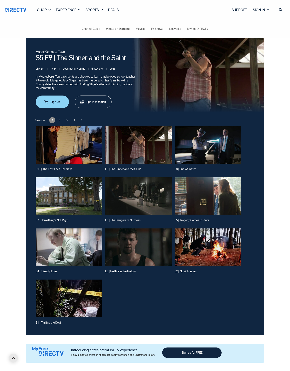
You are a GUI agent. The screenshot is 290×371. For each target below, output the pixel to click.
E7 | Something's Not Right (52, 220)
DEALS (113, 9)
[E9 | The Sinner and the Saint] (138, 145)
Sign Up (52, 101)
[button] (281, 10)
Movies (140, 29)
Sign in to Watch (93, 102)
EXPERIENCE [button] (68, 9)
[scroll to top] (13, 358)
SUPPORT (239, 9)
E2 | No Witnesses (186, 271)
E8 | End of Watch (185, 169)
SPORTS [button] (94, 9)
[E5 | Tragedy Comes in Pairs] (208, 196)
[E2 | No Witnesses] (208, 247)
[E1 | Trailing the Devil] (69, 298)
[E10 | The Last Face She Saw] (69, 145)
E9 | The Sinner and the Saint (123, 169)
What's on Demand (118, 29)
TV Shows (157, 29)
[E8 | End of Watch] (208, 145)
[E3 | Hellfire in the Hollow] (138, 247)
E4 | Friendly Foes (46, 271)
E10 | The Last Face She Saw (54, 169)
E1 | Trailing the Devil (48, 322)
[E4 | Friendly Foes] (69, 247)
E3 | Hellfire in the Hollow (120, 271)
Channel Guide (91, 29)
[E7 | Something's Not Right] (69, 196)
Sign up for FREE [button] (192, 352)
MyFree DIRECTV (197, 29)
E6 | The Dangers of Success (122, 220)
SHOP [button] (44, 9)
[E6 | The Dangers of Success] (138, 196)
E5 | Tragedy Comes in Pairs (192, 220)
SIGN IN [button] (261, 9)
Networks (175, 29)
